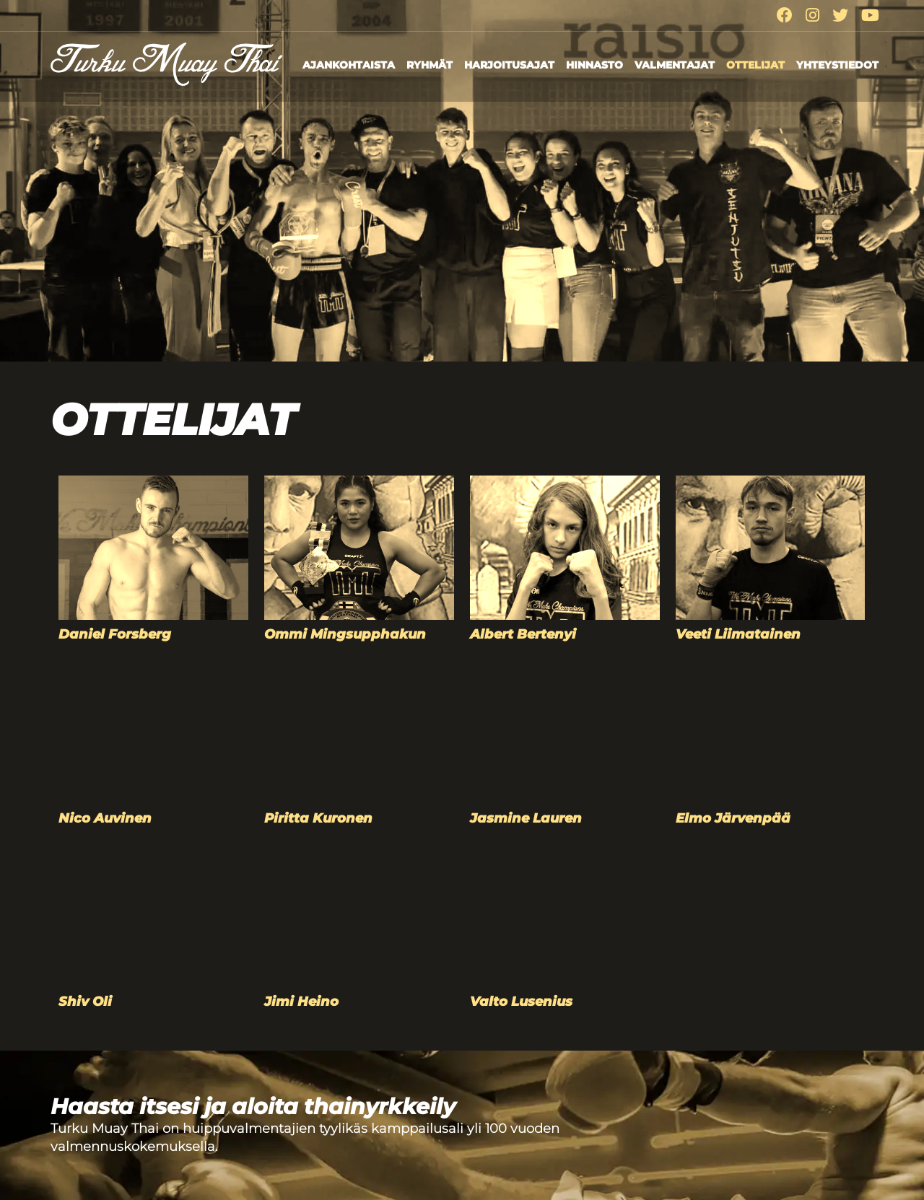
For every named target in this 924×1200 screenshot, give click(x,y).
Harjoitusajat (509, 64)
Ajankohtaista (348, 64)
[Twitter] (840, 15)
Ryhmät (429, 64)
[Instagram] (812, 15)
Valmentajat (675, 64)
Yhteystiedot (837, 64)
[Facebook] (785, 15)
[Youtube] (870, 15)
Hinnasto (594, 64)
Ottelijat (755, 64)
